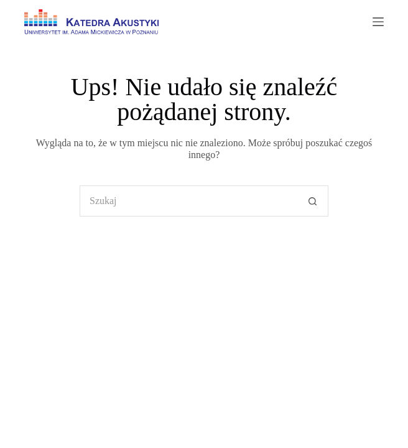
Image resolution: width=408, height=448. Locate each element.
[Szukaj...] (188, 201)
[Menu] (378, 21)
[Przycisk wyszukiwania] (312, 201)
